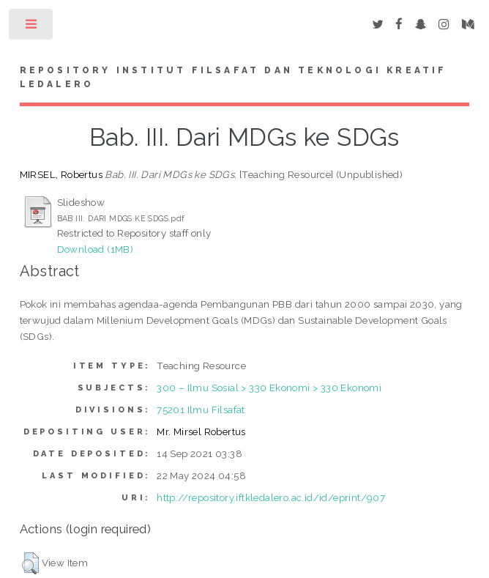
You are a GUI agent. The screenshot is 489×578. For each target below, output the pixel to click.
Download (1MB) (95, 249)
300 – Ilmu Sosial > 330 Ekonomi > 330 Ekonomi (269, 387)
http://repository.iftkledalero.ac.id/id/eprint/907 (271, 497)
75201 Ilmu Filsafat (201, 409)
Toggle (32, 27)
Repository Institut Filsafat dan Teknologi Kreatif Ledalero (233, 77)
